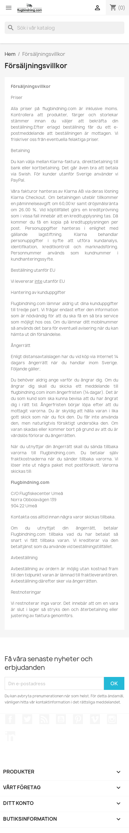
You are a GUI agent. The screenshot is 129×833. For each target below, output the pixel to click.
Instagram (112, 719)
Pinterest (78, 719)
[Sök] (64, 28)
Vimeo (95, 719)
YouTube (61, 719)
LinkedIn (10, 736)
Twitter (27, 719)
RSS (44, 719)
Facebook (10, 719)
